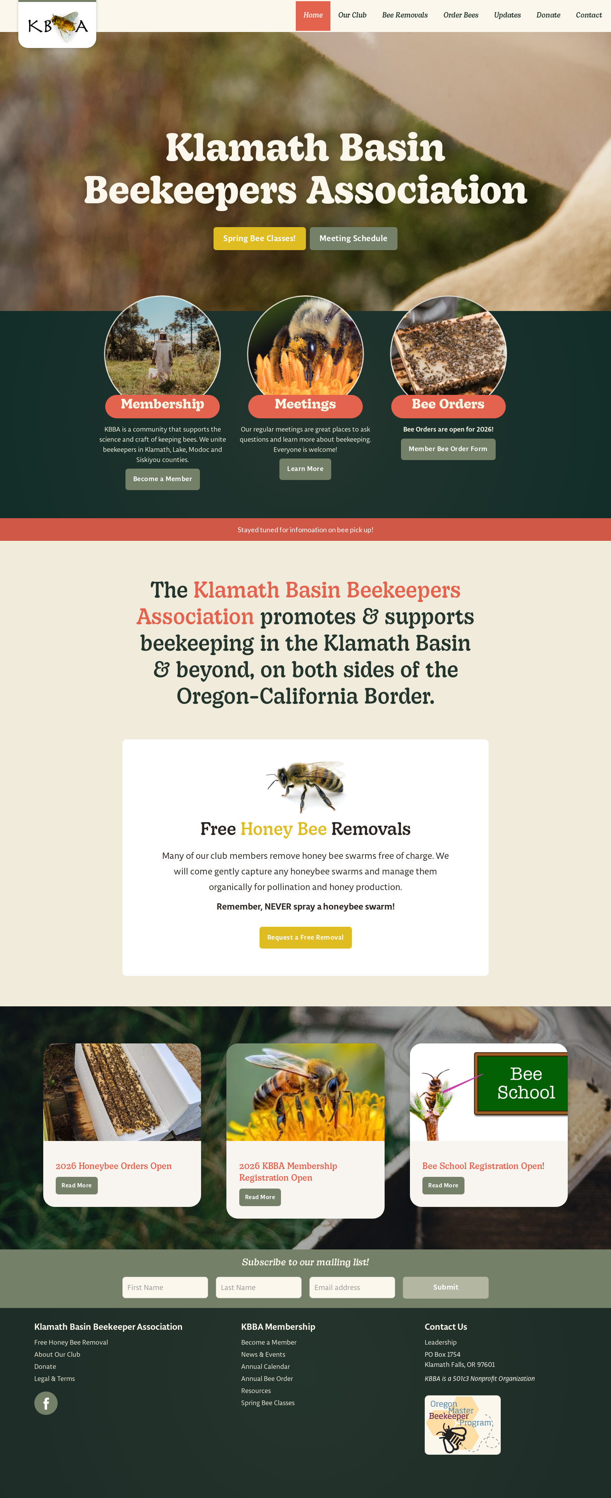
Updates (507, 16)
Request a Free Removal (305, 938)
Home (313, 16)
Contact (589, 16)
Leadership (441, 1342)
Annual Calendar (265, 1366)
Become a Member (162, 479)
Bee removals (405, 16)
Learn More (305, 469)
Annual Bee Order (267, 1378)
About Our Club (57, 1354)
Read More (77, 1186)
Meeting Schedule (354, 239)
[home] (57, 24)
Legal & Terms (54, 1378)
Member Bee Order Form (448, 449)
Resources (256, 1390)
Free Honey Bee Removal (71, 1342)
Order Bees (461, 16)
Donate (548, 16)
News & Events (263, 1354)
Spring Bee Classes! (259, 239)
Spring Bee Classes (268, 1402)
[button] (352, 16)
